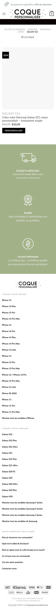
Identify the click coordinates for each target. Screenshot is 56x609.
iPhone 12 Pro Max (11, 381)
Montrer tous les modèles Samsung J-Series (22, 515)
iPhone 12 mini (9, 387)
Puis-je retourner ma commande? (17, 537)
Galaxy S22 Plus (9, 440)
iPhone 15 (6, 300)
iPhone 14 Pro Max (11, 343)
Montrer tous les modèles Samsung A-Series (22, 508)
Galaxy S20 (7, 477)
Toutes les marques (14, 29)
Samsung (32, 29)
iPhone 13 (6, 356)
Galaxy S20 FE (8, 471)
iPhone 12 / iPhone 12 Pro (14, 374)
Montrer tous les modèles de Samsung (19, 521)
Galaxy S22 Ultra (9, 446)
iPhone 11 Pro (8, 405)
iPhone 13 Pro (8, 362)
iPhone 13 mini (9, 349)
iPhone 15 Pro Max (11, 318)
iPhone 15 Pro (8, 312)
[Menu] (4, 13)
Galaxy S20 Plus (9, 490)
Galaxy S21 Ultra (9, 465)
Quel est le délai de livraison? (15, 543)
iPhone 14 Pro (8, 331)
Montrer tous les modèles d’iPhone (18, 418)
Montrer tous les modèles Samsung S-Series (22, 502)
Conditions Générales (28, 601)
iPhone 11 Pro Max (11, 412)
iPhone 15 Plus (9, 306)
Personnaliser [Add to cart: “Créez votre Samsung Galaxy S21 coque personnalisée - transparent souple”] (14, 130)
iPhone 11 (6, 399)
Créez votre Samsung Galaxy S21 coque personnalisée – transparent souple (25, 119)
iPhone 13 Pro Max (11, 368)
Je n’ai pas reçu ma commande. (16, 556)
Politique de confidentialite (27, 598)
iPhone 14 (6, 325)
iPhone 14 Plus (9, 337)
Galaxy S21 (7, 453)
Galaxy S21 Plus (9, 459)
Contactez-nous (9, 568)
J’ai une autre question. (12, 562)
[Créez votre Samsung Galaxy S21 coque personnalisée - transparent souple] (28, 78)
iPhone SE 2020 (9, 393)
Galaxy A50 (7, 496)
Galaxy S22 (7, 434)
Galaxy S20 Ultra (9, 484)
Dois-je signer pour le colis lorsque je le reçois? (23, 550)
